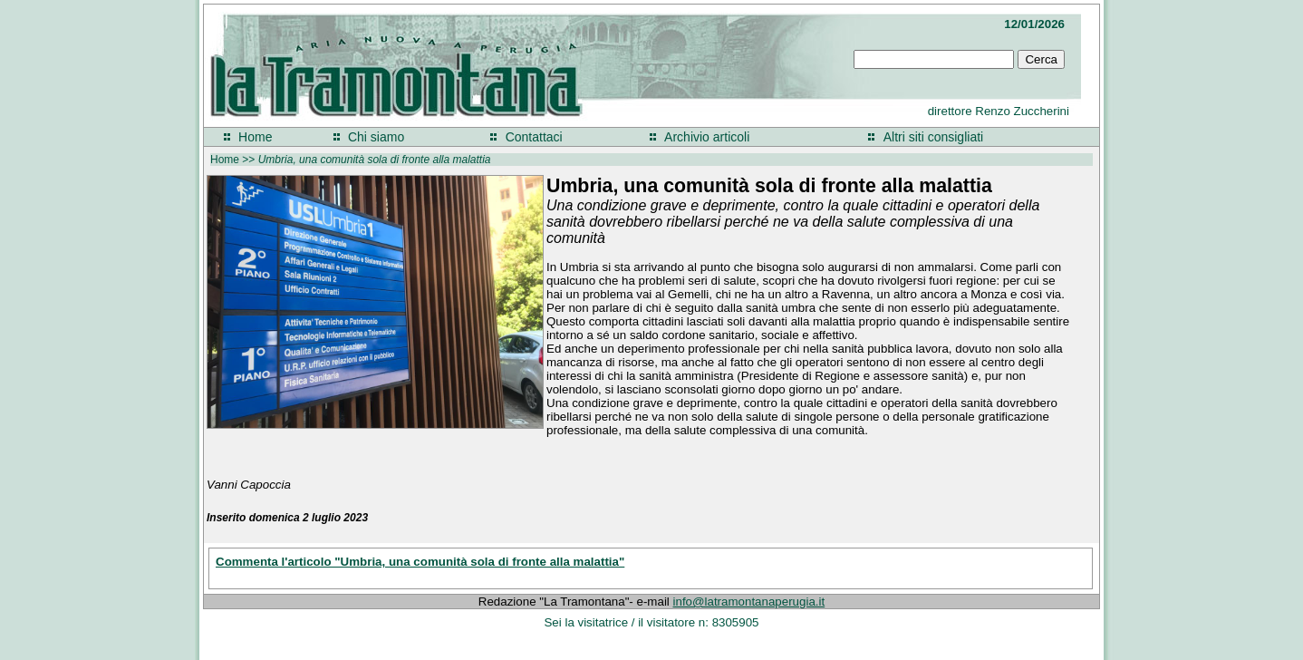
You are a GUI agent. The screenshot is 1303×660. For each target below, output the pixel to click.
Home (255, 137)
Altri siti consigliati (933, 137)
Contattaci (534, 137)
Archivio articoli (706, 137)
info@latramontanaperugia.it (749, 601)
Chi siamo (376, 137)
